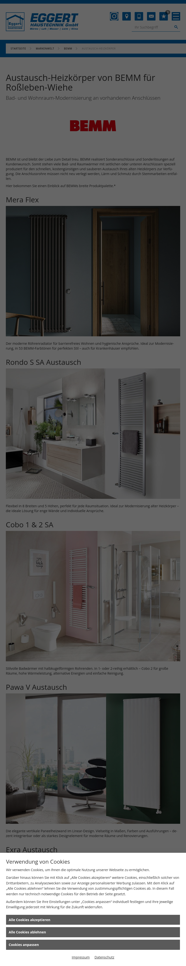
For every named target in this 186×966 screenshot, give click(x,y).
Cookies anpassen (24, 944)
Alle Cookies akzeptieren (29, 919)
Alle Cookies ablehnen (27, 932)
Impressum (81, 957)
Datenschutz (104, 957)
